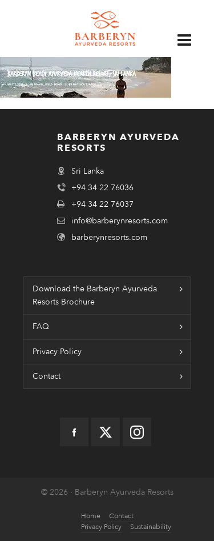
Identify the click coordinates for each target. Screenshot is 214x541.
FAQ (41, 326)
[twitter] (105, 432)
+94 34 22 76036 (102, 187)
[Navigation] (190, 39)
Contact (46, 376)
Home (90, 515)
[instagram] (137, 432)
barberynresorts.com (109, 237)
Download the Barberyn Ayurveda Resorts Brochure (95, 295)
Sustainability (150, 526)
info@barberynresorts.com (119, 220)
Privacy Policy (57, 351)
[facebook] (74, 432)
